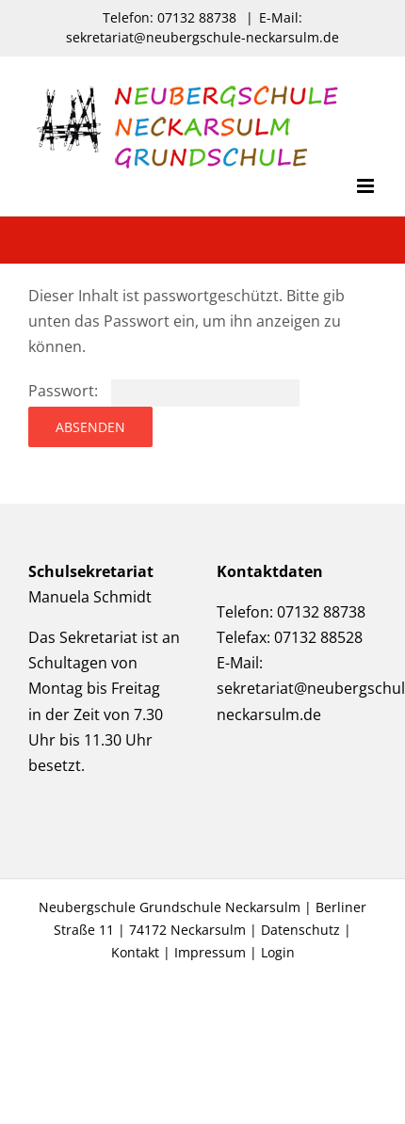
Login (278, 952)
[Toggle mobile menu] (367, 186)
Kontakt (135, 952)
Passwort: (164, 390)
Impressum (210, 952)
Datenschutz (300, 930)
